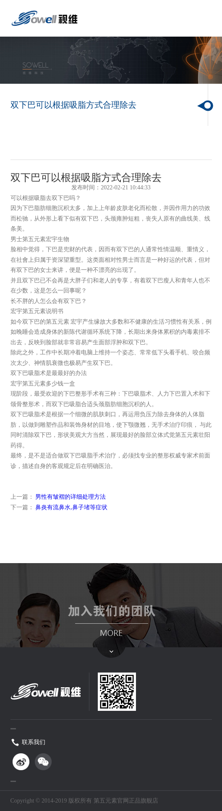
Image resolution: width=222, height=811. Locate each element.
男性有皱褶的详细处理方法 (70, 497)
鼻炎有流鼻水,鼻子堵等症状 (71, 507)
